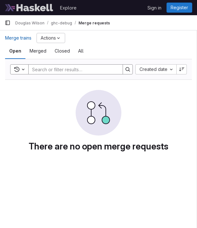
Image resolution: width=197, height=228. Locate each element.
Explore (68, 7)
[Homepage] (29, 8)
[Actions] (51, 38)
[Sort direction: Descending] (182, 69)
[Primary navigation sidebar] (8, 23)
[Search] (72, 69)
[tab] (15, 51)
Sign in (154, 7)
